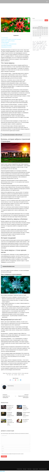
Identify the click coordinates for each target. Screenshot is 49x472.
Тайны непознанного (5, 18)
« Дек (40, 37)
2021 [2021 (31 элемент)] (35, 41)
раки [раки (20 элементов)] (37, 48)
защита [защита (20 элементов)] (40, 44)
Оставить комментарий (25, 373)
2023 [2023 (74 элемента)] (40, 41)
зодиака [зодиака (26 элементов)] (34, 45)
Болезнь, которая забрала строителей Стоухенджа (11, 39)
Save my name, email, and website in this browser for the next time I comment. (13, 453)
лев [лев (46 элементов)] (44, 45)
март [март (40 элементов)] (35, 46)
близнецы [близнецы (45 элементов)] (41, 42)
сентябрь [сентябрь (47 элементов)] (43, 48)
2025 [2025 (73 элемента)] (45, 41)
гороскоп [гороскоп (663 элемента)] (39, 43)
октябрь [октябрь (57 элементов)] (34, 47)
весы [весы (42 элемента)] (45, 42)
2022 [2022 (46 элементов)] (37, 41)
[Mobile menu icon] (47, 1)
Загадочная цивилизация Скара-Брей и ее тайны (10, 422)
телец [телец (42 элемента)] (41, 49)
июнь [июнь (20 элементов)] (39, 45)
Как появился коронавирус (6, 45)
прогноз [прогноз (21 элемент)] (34, 48)
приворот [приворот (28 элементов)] (40, 47)
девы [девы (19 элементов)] (46, 43)
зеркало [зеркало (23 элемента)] (43, 44)
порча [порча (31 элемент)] (37, 47)
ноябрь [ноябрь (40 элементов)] (41, 46)
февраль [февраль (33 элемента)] (44, 49)
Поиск (33, 18)
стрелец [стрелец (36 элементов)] (38, 49)
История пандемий (5, 42)
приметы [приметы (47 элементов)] (44, 47)
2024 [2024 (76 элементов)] (43, 41)
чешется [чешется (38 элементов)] (34, 50)
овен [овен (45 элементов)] (44, 46)
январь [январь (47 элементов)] (37, 50)
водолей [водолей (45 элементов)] (34, 43)
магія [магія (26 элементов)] (33, 46)
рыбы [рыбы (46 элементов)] (40, 48)
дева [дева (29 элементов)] (44, 43)
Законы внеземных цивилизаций (25, 407)
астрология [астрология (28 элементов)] (37, 42)
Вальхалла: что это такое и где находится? (10, 407)
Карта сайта (2, 471)
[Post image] (3, 407)
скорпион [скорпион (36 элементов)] (34, 49)
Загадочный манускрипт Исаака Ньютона (10, 414)
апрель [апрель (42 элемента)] (34, 42)
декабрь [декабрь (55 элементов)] (34, 44)
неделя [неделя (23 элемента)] (38, 46)
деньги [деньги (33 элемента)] (37, 44)
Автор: (14, 373)
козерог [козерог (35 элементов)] (41, 45)
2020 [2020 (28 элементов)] (33, 41)
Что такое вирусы (4, 37)
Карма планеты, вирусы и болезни (8, 40)
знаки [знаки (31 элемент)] (46, 44)
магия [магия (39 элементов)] (46, 45)
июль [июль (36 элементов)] (36, 45)
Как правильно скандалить (26, 420)
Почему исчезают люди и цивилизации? (26, 414)
